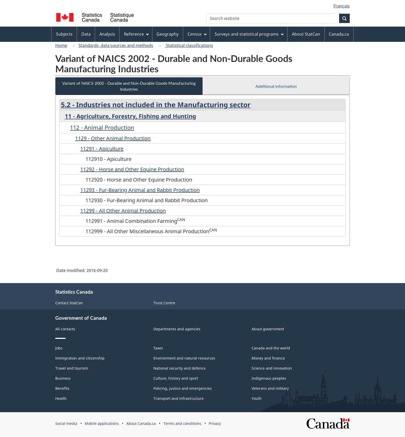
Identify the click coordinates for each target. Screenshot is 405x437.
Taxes (158, 348)
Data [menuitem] (86, 34)
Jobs (59, 348)
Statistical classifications (189, 45)
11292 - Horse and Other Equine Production (132, 169)
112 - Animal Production (102, 127)
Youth (257, 398)
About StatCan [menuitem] (306, 34)
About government (268, 328)
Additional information (276, 86)
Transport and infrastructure (178, 398)
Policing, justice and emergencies (182, 388)
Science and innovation (272, 368)
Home (61, 45)
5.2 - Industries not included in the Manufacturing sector (156, 104)
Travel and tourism (71, 368)
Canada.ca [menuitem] (339, 34)
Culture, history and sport (175, 378)
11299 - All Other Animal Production (123, 210)
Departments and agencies (176, 328)
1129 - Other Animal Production (113, 138)
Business (63, 378)
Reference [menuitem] (136, 34)
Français (341, 6)
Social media (66, 423)
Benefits (62, 388)
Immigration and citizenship (80, 358)
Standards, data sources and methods (116, 45)
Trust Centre (164, 302)
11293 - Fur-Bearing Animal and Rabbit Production (140, 189)
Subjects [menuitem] (64, 34)
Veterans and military (270, 388)
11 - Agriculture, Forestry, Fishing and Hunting (130, 116)
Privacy (215, 423)
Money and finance (268, 358)
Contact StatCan (69, 302)
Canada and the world (271, 348)
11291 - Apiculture (101, 148)
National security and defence (179, 368)
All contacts (65, 328)
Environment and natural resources (184, 358)
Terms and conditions (182, 423)
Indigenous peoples (269, 378)
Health (61, 398)
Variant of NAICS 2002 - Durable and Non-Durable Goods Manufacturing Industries (129, 86)
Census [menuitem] (197, 34)
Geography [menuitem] (167, 34)
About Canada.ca (141, 423)
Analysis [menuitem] (107, 34)
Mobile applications (102, 423)
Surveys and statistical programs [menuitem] (249, 34)
